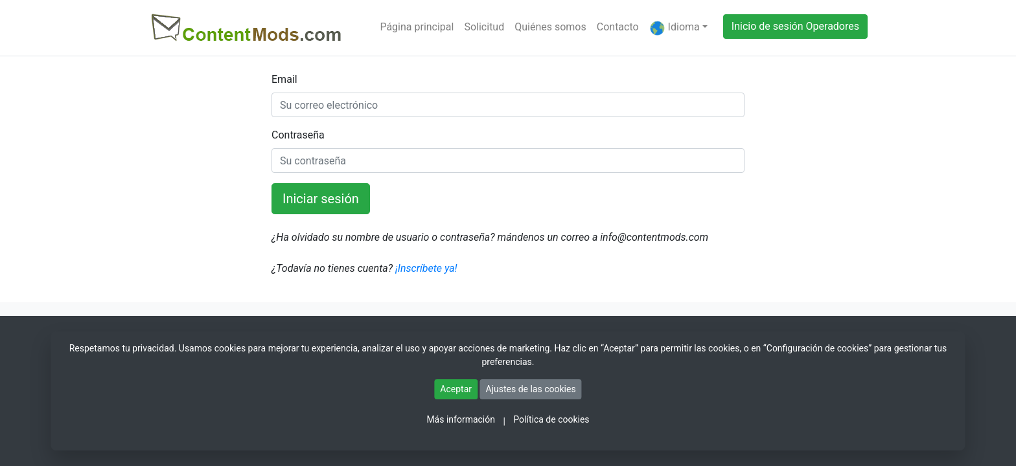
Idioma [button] (674, 28)
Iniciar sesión (321, 198)
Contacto (618, 27)
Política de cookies (551, 419)
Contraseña (298, 135)
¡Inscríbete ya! (425, 268)
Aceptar (456, 389)
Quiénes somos (550, 27)
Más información (460, 419)
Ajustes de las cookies (531, 389)
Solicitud (484, 27)
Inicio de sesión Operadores (795, 26)
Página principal (417, 27)
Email (284, 79)
